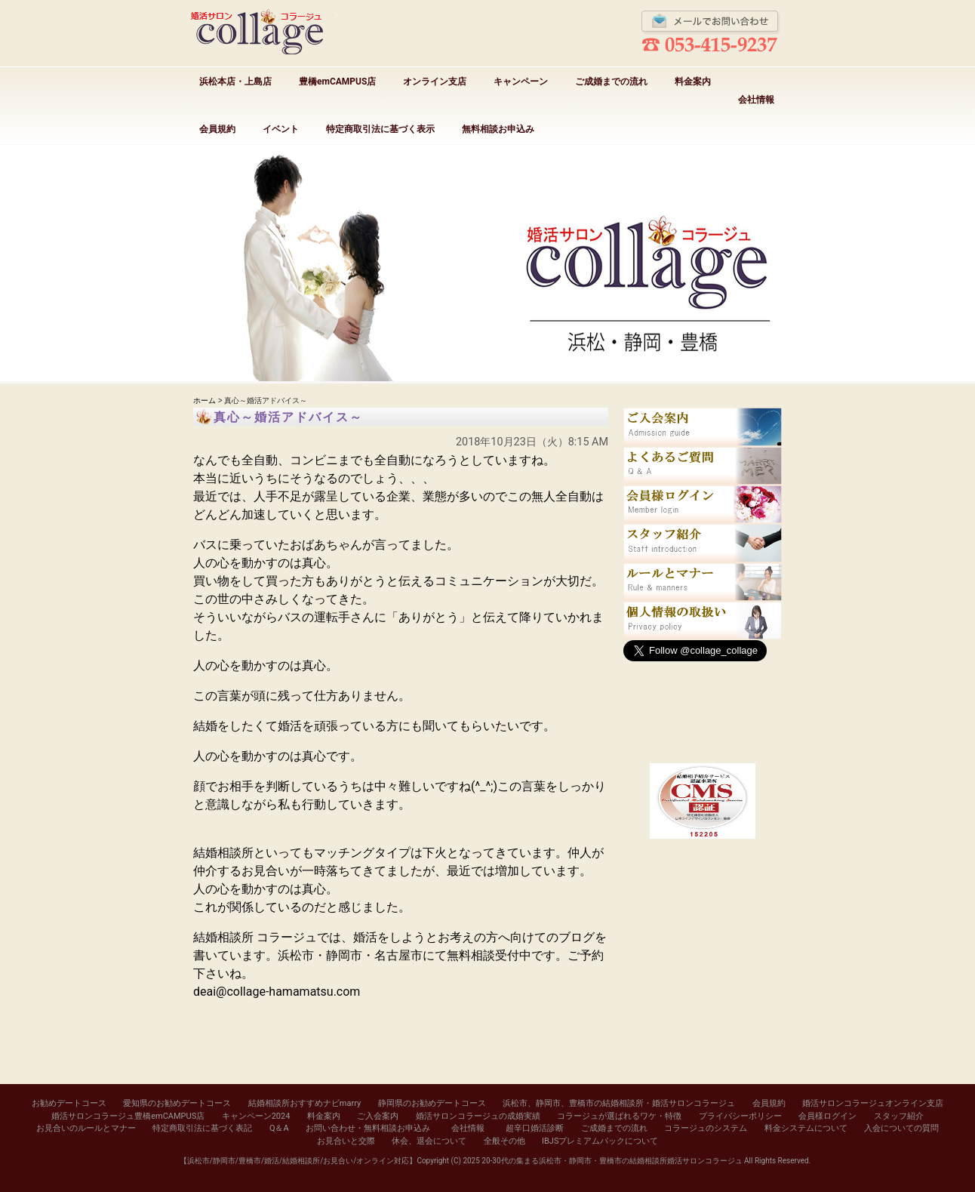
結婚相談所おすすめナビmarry (304, 1103)
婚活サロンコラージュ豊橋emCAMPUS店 (128, 1116)
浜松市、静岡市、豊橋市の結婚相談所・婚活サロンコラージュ (619, 1103)
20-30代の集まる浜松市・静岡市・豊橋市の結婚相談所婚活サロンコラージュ (611, 1161)
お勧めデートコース (69, 1103)
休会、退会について (429, 1141)
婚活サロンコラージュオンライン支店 (872, 1103)
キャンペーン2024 (256, 1116)
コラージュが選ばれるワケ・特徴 (619, 1116)
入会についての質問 (901, 1128)
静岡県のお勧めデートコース (432, 1103)
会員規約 (217, 129)
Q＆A (279, 1128)
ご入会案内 (377, 1116)
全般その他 (504, 1141)
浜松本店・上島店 (235, 81)
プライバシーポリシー (740, 1116)
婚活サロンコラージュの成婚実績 (478, 1116)
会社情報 (756, 99)
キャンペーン (521, 81)
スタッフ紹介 (899, 1116)
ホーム (204, 400)
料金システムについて (805, 1128)
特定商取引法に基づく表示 (380, 129)
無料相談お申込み (498, 129)
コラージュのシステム (705, 1128)
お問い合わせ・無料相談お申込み (368, 1128)
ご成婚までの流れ (611, 81)
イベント (281, 129)
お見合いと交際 (346, 1141)
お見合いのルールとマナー (86, 1128)
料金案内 (693, 81)
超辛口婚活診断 (535, 1128)
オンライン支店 (434, 81)
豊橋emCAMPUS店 (337, 81)
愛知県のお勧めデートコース (177, 1103)
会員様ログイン (827, 1116)
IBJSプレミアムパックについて (600, 1141)
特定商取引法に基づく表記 (202, 1128)
